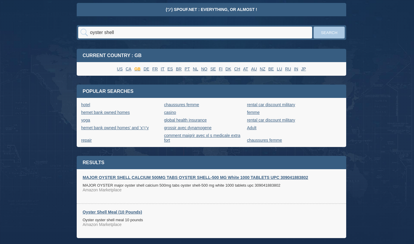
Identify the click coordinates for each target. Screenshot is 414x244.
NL (195, 69)
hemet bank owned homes (105, 112)
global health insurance (185, 120)
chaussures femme (181, 104)
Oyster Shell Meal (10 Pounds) (112, 212)
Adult (251, 127)
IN (296, 69)
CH (237, 69)
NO (204, 69)
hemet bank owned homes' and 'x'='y (115, 127)
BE (271, 69)
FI (220, 69)
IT (162, 69)
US (120, 69)
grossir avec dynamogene (187, 127)
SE (213, 69)
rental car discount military (271, 104)
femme (253, 112)
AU (254, 69)
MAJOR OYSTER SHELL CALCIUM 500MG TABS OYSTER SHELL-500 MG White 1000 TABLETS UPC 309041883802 (195, 177)
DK (228, 69)
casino (170, 112)
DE (146, 69)
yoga (85, 120)
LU (279, 69)
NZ (262, 69)
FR (155, 69)
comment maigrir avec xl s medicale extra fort (202, 138)
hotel (85, 104)
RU (288, 69)
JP (303, 69)
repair (86, 140)
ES (170, 69)
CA (128, 69)
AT (245, 69)
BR (179, 69)
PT (187, 69)
